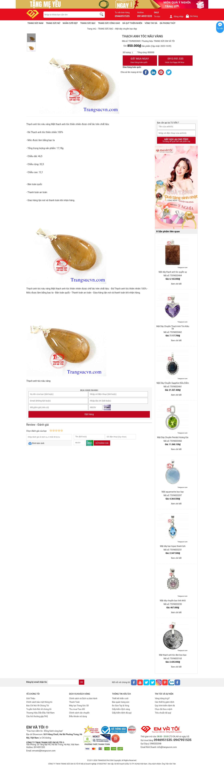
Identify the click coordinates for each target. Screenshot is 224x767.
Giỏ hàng (192, 16)
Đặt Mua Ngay (139, 60)
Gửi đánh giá (101, 443)
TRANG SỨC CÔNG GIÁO (109, 23)
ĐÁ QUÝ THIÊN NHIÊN (132, 23)
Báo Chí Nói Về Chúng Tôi (37, 705)
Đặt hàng (89, 414)
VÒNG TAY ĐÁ (151, 23)
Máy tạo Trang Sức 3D (79, 705)
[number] (134, 52)
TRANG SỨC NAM (35, 23)
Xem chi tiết (176, 284)
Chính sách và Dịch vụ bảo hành (83, 698)
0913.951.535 (175, 60)
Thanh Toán (74, 702)
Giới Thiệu (30, 698)
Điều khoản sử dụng (78, 716)
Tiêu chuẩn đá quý (163, 713)
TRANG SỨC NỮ (53, 23)
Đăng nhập (176, 16)
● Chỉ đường (45, 738)
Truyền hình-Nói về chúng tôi (38, 709)
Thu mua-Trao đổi (77, 709)
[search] (102, 15)
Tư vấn (220, 28)
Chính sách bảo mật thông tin (39, 702)
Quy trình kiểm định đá (165, 705)
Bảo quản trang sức (120, 702)
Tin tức (157, 16)
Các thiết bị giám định (164, 702)
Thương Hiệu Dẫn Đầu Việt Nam (40, 713)
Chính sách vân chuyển (79, 713)
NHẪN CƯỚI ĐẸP (70, 23)
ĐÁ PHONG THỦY (167, 23)
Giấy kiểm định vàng (121, 709)
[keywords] (69, 14)
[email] (63, 682)
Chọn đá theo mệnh (163, 709)
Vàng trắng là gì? (162, 698)
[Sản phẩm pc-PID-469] (176, 187)
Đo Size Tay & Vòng (120, 705)
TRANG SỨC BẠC (87, 23)
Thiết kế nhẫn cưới (120, 698)
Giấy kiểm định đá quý (122, 713)
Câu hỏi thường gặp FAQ (37, 716)
